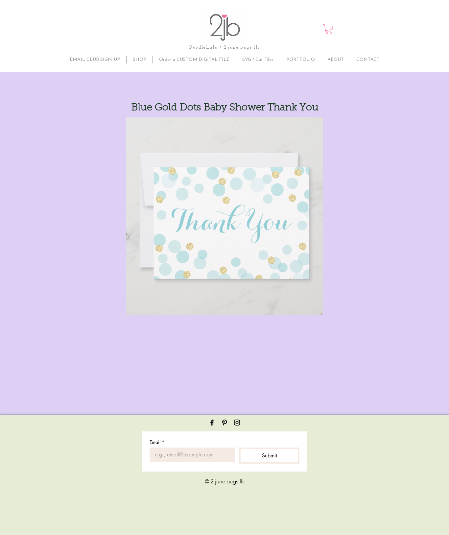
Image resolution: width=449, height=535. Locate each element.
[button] (328, 29)
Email (157, 442)
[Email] (190, 455)
